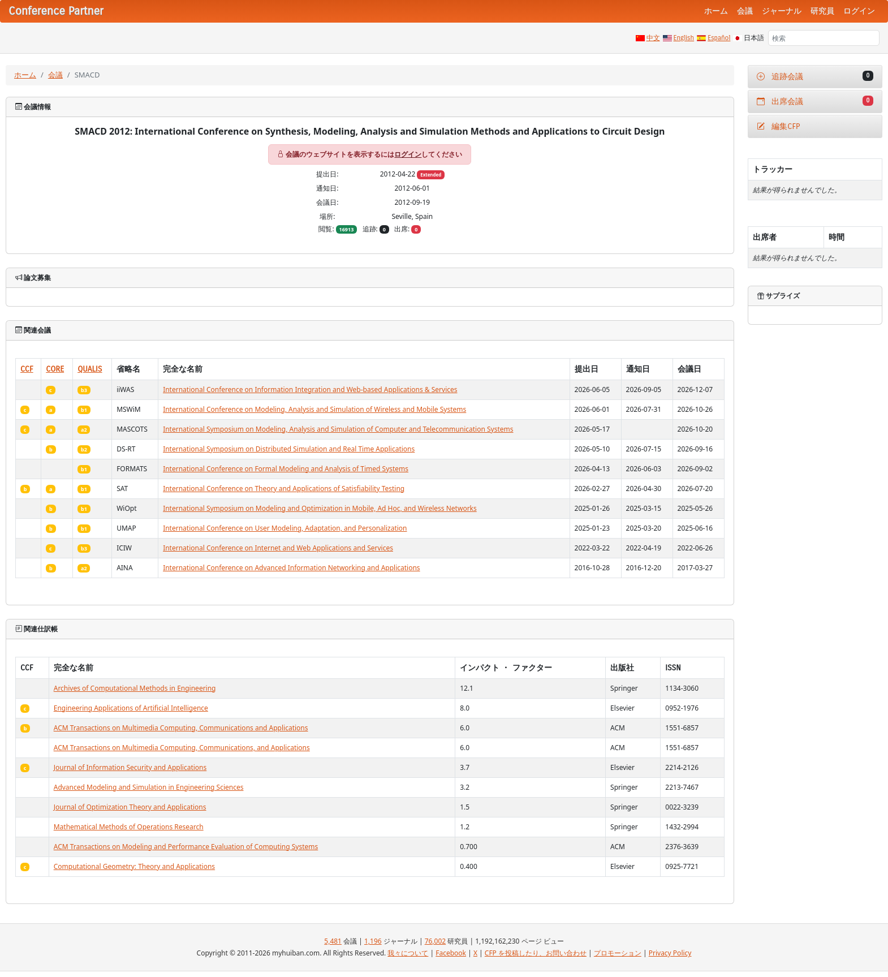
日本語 (754, 38)
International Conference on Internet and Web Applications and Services (278, 548)
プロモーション (617, 953)
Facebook (451, 953)
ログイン (859, 11)
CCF (26, 369)
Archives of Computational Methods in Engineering (135, 688)
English (684, 38)
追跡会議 (815, 76)
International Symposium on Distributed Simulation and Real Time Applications (289, 449)
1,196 (373, 941)
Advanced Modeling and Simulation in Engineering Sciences (149, 787)
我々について (407, 953)
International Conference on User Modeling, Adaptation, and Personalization (285, 528)
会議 (745, 11)
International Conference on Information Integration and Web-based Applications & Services (310, 389)
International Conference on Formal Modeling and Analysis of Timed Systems (285, 469)
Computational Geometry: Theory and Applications (134, 866)
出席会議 (815, 101)
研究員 (822, 11)
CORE (55, 369)
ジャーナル (781, 11)
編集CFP (778, 126)
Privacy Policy (670, 953)
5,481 (333, 941)
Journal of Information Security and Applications (130, 767)
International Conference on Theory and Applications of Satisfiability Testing (283, 488)
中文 (653, 38)
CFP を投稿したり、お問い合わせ (536, 953)
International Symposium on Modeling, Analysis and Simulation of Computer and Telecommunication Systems (338, 429)
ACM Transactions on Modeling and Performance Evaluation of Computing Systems (186, 846)
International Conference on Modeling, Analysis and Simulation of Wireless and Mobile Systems (314, 409)
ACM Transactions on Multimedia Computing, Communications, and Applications (182, 747)
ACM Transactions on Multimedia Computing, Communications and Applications (181, 728)
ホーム (716, 11)
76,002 (435, 941)
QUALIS (89, 369)
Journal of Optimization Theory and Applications (130, 807)
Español (719, 38)
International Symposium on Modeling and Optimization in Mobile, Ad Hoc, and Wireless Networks (320, 508)
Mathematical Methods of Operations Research (129, 827)
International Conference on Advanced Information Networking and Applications (291, 568)
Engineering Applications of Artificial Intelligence (131, 708)
